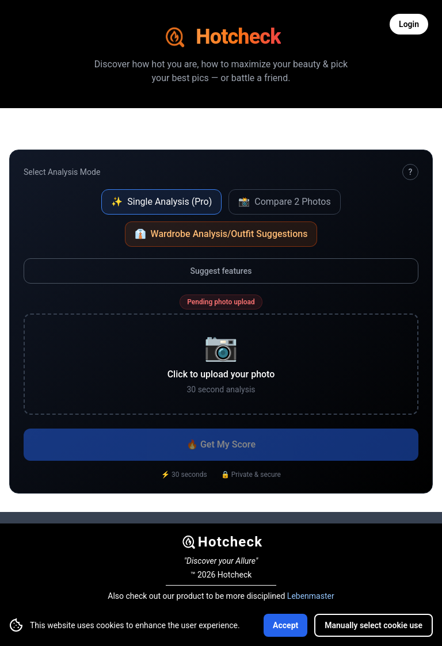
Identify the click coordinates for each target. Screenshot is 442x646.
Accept (285, 625)
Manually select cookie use (373, 625)
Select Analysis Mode (62, 172)
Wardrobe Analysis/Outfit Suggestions (221, 233)
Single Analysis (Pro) (161, 201)
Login (409, 24)
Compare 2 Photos (284, 201)
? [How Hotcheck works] (411, 172)
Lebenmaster (310, 596)
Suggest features (221, 271)
